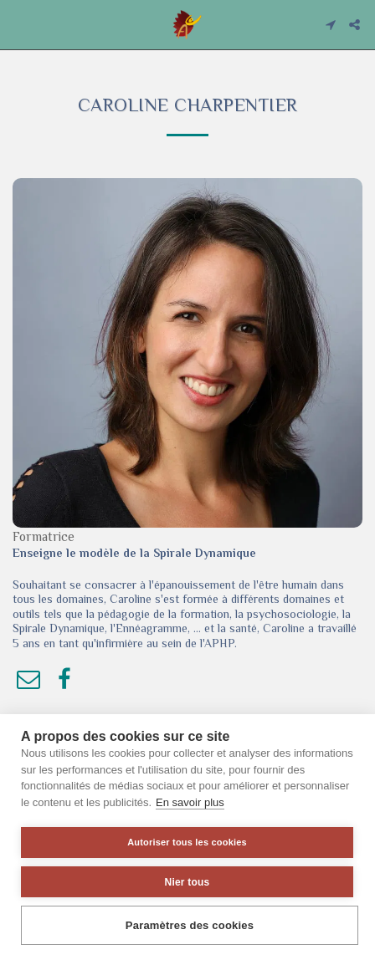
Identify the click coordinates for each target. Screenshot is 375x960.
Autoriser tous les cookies (187, 842)
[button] (18, 24)
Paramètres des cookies (190, 925)
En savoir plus (190, 802)
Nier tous (187, 882)
